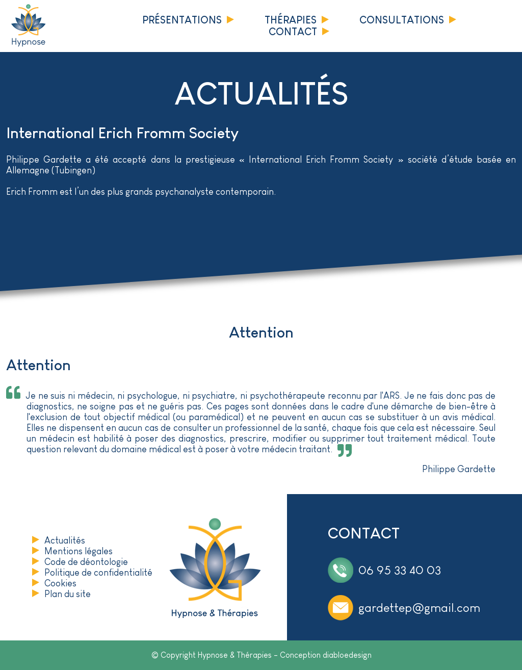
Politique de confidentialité (98, 573)
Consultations (401, 19)
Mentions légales (78, 551)
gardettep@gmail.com (419, 607)
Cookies (60, 583)
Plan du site (67, 594)
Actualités (64, 540)
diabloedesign (347, 655)
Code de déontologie (86, 562)
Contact (293, 31)
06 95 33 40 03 (399, 570)
